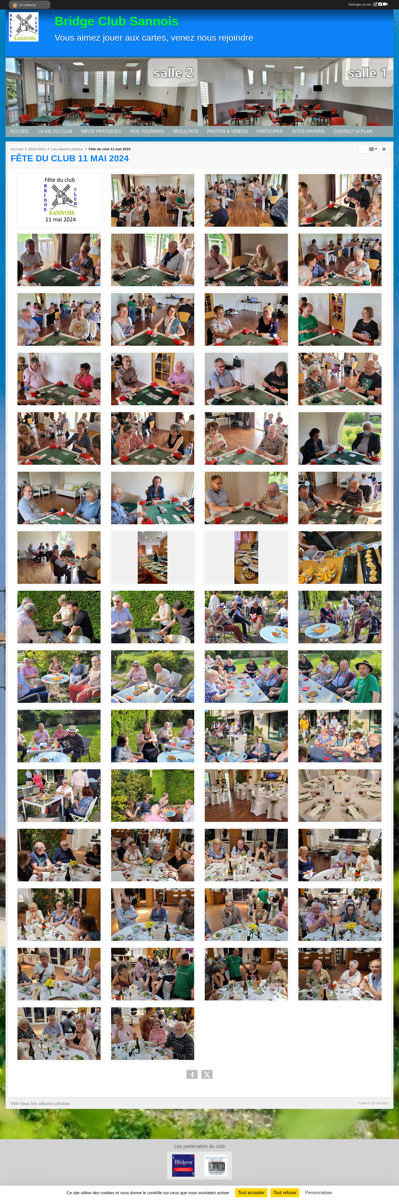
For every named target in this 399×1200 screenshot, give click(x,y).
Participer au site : (368, 4)
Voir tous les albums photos (40, 1103)
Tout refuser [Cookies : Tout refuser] (284, 1192)
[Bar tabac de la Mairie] (215, 1165)
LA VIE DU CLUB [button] (55, 131)
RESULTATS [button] (185, 131)
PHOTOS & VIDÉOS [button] (227, 131)
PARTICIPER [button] (270, 131)
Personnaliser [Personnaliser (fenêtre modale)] (318, 1192)
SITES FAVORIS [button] (308, 131)
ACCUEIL (19, 131)
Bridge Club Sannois (116, 21)
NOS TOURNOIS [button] (147, 131)
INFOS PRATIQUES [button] (101, 131)
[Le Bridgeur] (183, 1165)
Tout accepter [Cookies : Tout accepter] (251, 1192)
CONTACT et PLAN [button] (353, 131)
